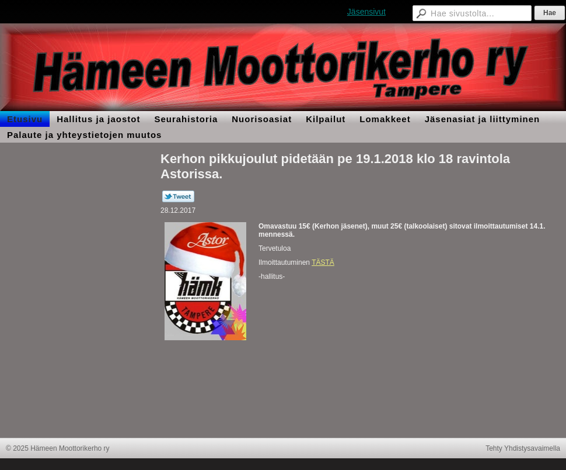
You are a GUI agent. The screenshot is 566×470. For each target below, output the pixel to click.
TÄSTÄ (323, 262)
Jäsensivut (366, 11)
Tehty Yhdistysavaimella (522, 448)
